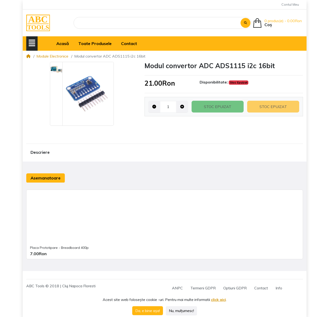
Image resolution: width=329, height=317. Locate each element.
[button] (32, 43)
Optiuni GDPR (235, 288)
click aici (218, 299)
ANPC (177, 288)
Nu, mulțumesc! (181, 310)
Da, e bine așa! (147, 310)
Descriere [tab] (40, 152)
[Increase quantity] (182, 107)
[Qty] (168, 107)
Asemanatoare (46, 178)
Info (279, 288)
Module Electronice (52, 56)
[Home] (28, 56)
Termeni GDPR (203, 288)
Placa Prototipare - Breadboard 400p (59, 248)
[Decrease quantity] (154, 107)
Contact (261, 288)
